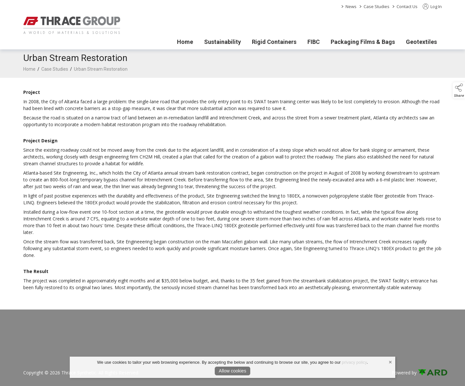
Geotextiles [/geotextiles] (421, 41)
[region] (232, 190)
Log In (432, 6)
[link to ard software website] (430, 373)
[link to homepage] (71, 25)
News (351, 6)
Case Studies (376, 6)
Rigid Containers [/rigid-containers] (274, 41)
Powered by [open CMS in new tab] (404, 373)
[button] (459, 90)
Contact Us (407, 6)
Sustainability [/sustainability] (222, 41)
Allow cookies (232, 370)
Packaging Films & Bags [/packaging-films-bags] (363, 41)
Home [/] (185, 41)
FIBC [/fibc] (313, 41)
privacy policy (354, 362)
